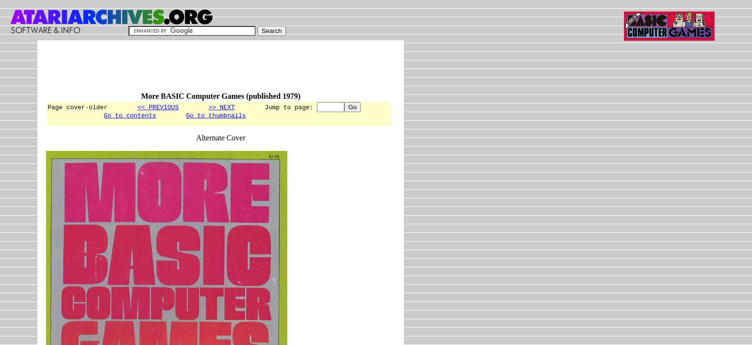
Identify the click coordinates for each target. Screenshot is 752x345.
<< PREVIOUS (158, 107)
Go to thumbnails (216, 116)
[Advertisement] (220, 70)
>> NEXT (222, 107)
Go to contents (130, 116)
